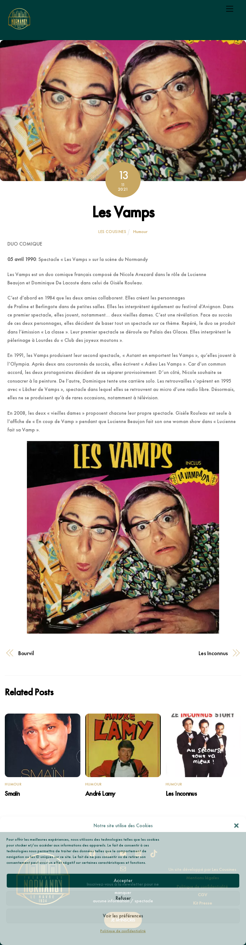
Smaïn (12, 793)
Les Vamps (123, 212)
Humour (140, 231)
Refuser (123, 898)
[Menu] (229, 8)
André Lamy (100, 793)
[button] (236, 825)
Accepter (123, 880)
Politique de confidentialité (123, 930)
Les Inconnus (213, 653)
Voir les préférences (123, 916)
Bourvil (26, 653)
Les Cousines (112, 231)
